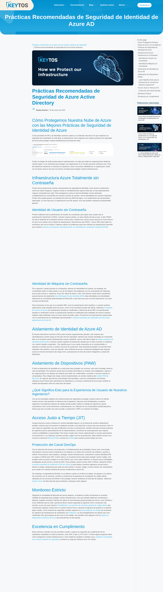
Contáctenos (144, 5)
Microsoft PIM (53, 438)
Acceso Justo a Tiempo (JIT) (148, 88)
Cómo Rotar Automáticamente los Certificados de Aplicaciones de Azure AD (149, 118)
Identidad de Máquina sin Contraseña (148, 65)
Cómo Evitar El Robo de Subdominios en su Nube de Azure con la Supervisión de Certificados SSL (147, 136)
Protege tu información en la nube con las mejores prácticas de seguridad (59, 45)
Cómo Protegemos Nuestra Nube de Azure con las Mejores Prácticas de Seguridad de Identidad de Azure (149, 46)
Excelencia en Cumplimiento (148, 96)
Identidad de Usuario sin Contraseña (148, 59)
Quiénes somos (107, 5)
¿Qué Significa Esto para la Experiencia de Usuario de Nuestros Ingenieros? (149, 82)
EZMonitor (72, 513)
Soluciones (60, 5)
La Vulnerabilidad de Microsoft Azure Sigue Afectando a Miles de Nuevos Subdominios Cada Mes (149, 155)
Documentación (77, 5)
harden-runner (37, 481)
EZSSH (71, 438)
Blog (92, 5)
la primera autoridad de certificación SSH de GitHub (51, 464)
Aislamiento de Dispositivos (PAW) (148, 76)
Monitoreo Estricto (144, 93)
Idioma (123, 5)
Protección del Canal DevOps (150, 91)
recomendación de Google (91, 510)
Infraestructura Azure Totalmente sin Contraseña (148, 54)
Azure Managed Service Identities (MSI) (69, 296)
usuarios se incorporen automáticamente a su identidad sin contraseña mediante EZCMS (75, 227)
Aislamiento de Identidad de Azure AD (148, 70)
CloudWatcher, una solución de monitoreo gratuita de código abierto (82, 505)
